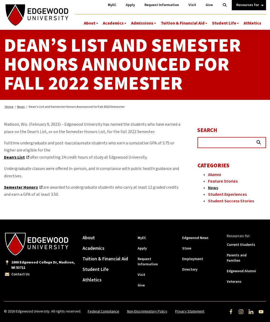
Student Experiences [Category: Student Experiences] (227, 194)
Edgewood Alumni (241, 271)
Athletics (252, 23)
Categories (213, 165)
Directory (189, 269)
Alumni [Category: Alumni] (214, 175)
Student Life (224, 23)
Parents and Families (237, 258)
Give (141, 285)
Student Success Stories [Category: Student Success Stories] (231, 201)
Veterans (234, 281)
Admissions (142, 23)
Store (186, 248)
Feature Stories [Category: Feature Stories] (223, 181)
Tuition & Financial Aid (183, 23)
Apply (142, 248)
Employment (192, 259)
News (21, 107)
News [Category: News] (213, 188)
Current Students (241, 244)
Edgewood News (195, 238)
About (89, 23)
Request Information (148, 261)
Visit (141, 274)
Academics (113, 23)
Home (9, 107)
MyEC (142, 238)
